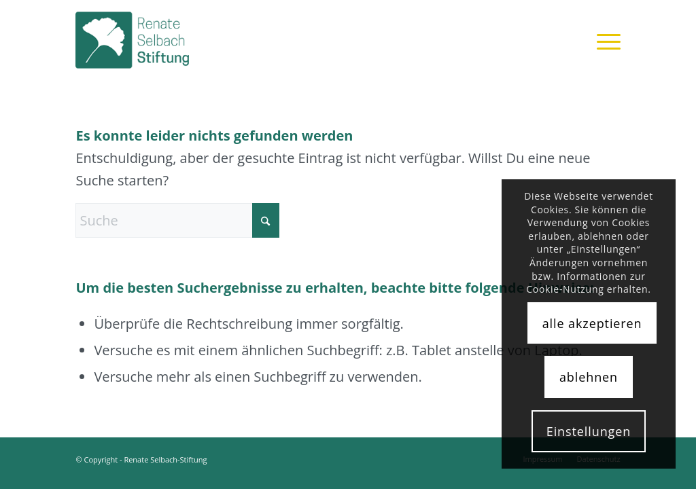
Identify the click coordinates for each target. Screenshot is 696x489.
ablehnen (588, 377)
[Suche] (177, 220)
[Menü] (604, 40)
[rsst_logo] (148, 40)
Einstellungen (588, 431)
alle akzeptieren (592, 323)
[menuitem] (604, 40)
